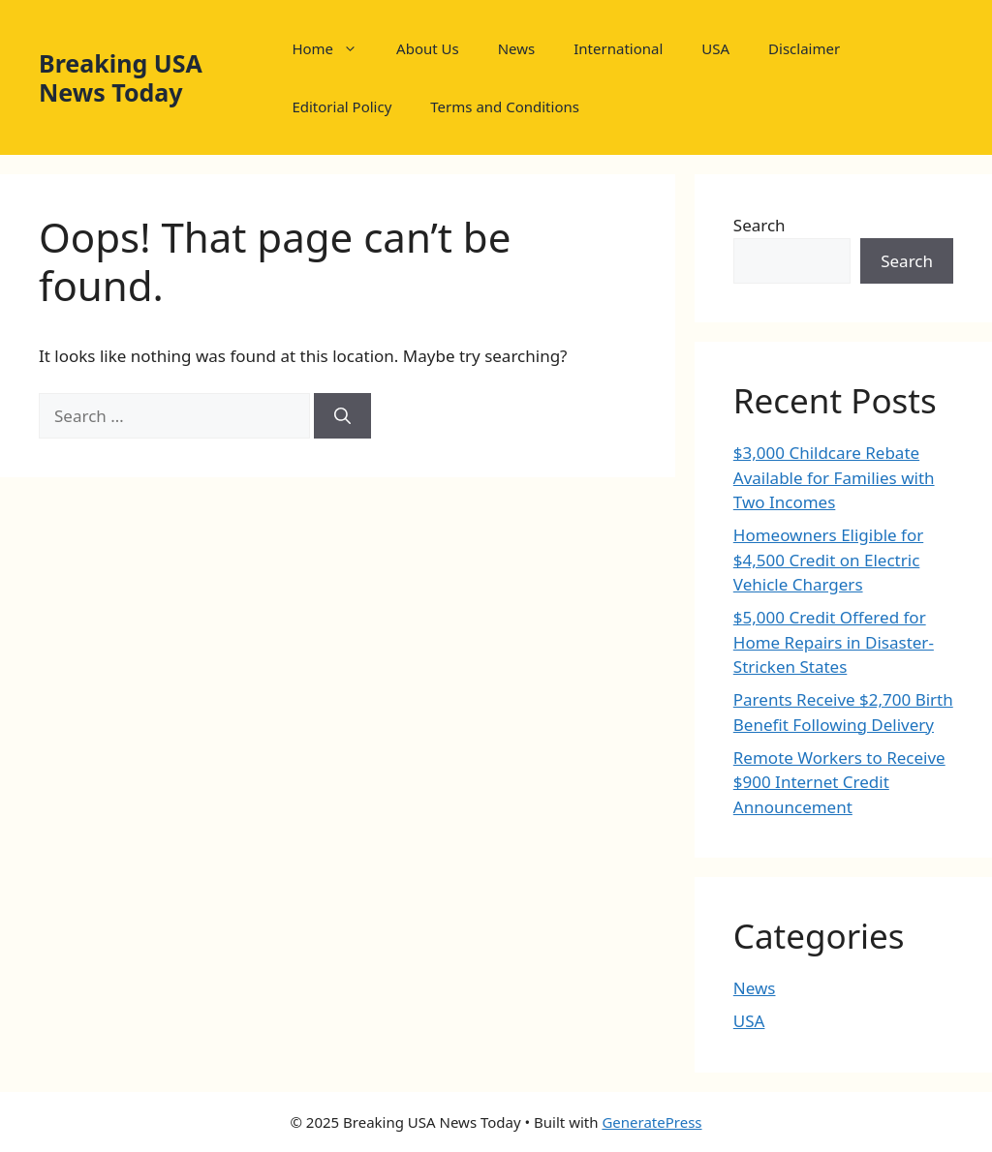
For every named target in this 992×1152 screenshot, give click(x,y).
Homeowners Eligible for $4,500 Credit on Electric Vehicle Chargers (828, 559)
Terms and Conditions (504, 106)
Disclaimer (804, 48)
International (618, 48)
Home (334, 48)
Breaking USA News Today (120, 77)
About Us (427, 48)
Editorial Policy (341, 106)
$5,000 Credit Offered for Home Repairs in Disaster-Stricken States (833, 642)
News (517, 48)
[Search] (342, 416)
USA (715, 48)
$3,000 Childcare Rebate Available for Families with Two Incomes (834, 477)
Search (759, 225)
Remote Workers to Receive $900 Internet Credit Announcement (839, 782)
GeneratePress (651, 1122)
